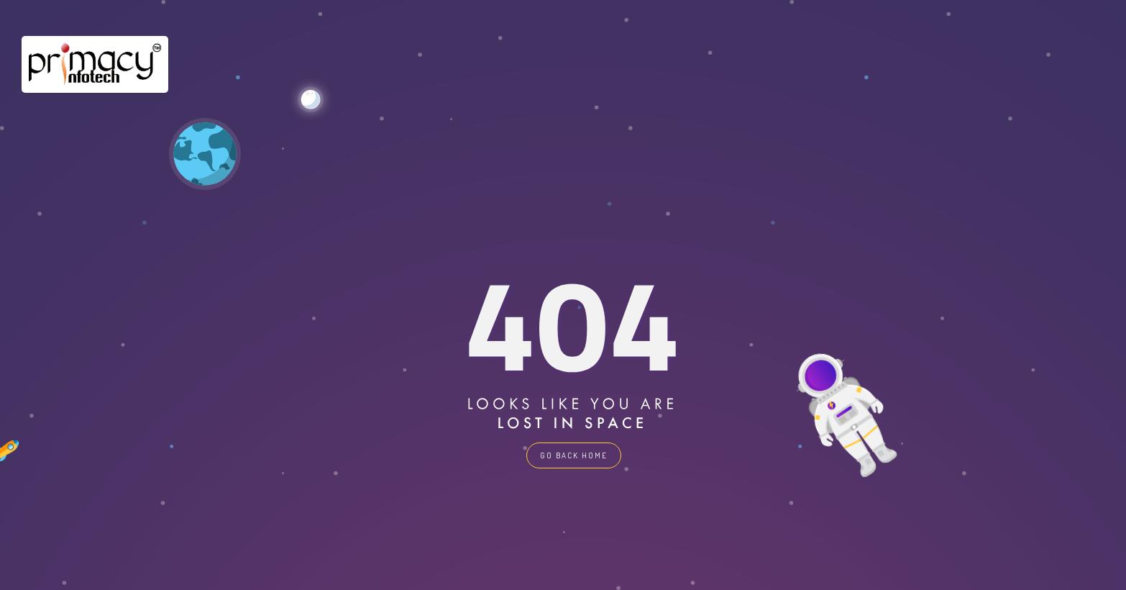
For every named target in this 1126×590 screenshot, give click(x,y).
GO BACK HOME (574, 455)
